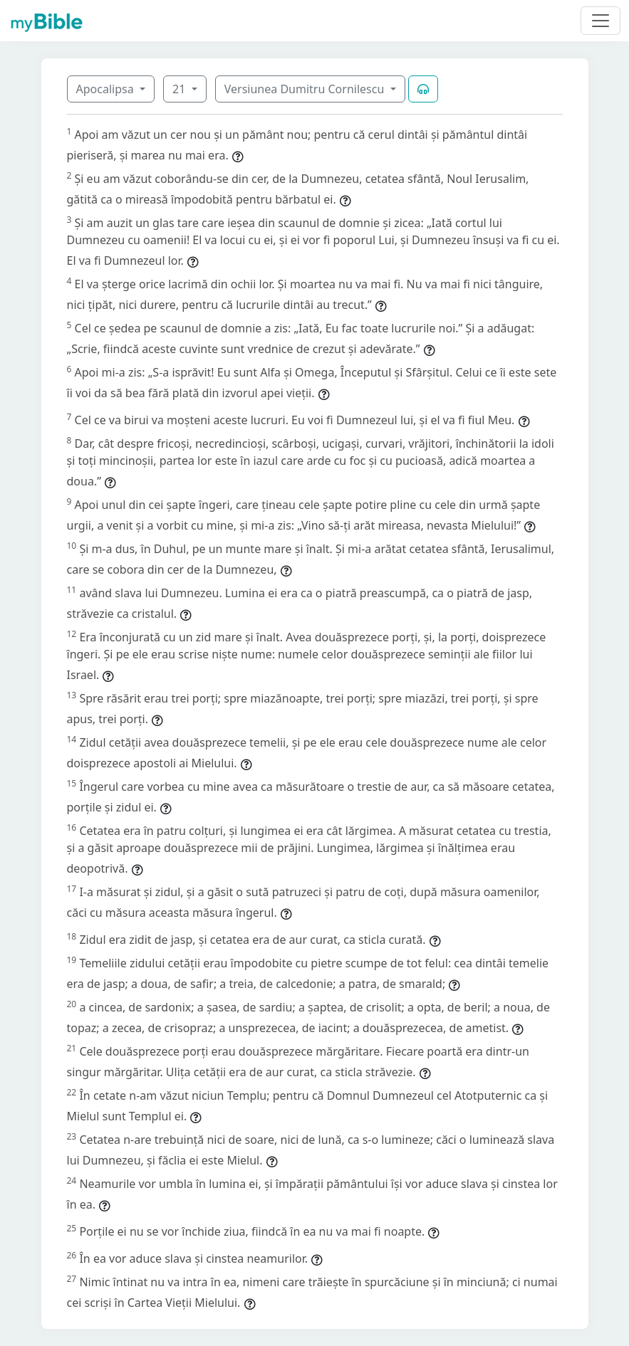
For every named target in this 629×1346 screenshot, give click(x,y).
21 (180, 89)
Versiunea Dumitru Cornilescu (306, 89)
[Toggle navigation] (600, 20)
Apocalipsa (106, 89)
